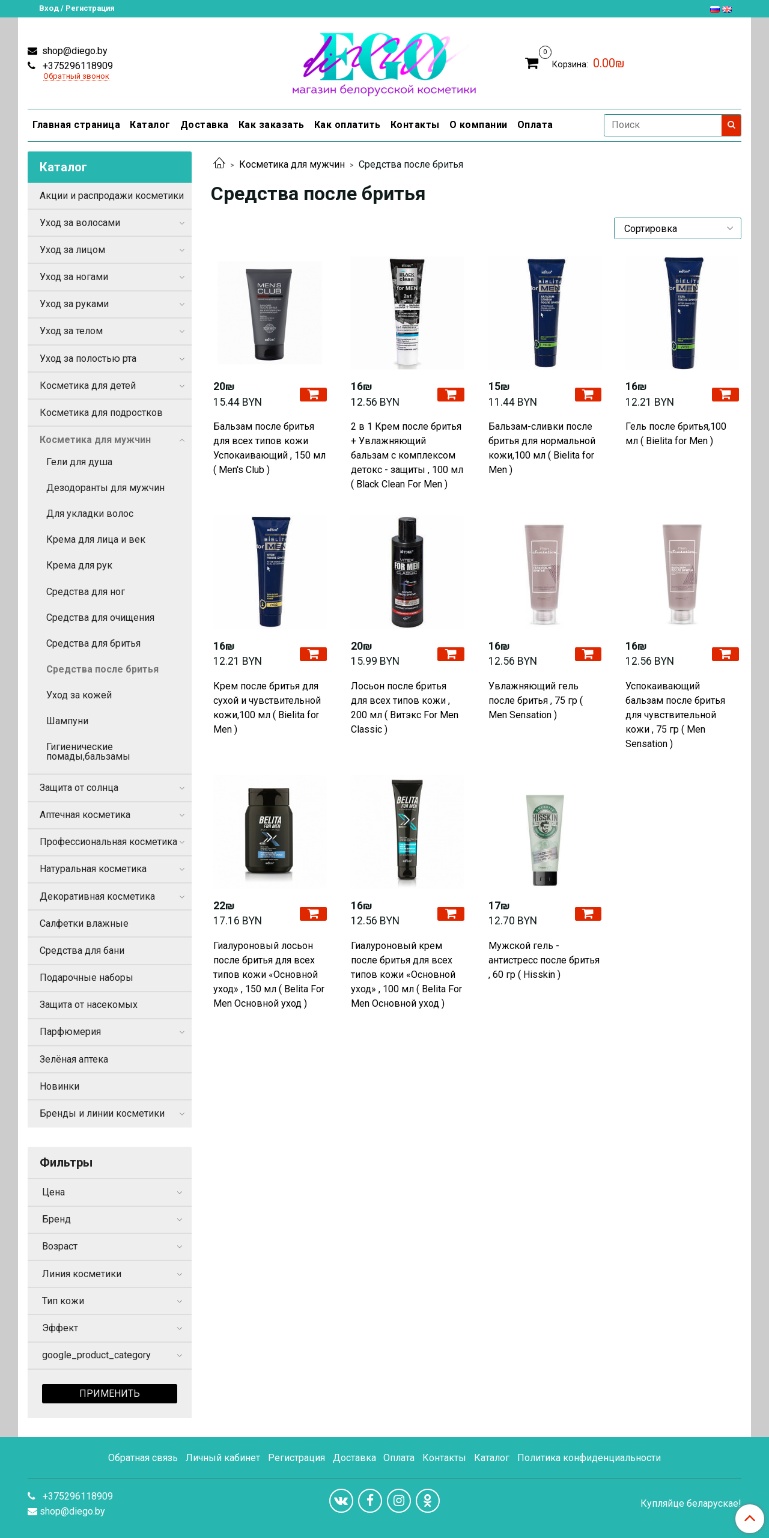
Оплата (535, 124)
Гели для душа (79, 462)
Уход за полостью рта (88, 358)
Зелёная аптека (74, 1059)
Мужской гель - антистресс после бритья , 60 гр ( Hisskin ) (544, 960)
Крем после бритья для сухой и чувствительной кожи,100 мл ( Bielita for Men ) (267, 707)
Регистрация (296, 1457)
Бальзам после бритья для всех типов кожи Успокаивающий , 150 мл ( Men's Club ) (269, 448)
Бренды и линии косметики (102, 1113)
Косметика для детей (88, 385)
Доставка (204, 124)
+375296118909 (76, 66)
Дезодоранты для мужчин (105, 487)
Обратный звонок (76, 77)
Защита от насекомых (89, 1004)
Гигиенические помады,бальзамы (88, 751)
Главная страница (76, 124)
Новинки (59, 1086)
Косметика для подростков (101, 412)
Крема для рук (79, 565)
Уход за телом (71, 331)
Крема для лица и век (95, 539)
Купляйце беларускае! (690, 1504)
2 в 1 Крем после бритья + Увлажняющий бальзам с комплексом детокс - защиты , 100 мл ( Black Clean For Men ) (407, 455)
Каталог (150, 124)
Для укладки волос (89, 513)
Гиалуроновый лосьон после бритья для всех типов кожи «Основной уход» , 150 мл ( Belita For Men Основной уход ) (268, 974)
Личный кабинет (223, 1457)
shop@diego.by (74, 50)
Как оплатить (347, 124)
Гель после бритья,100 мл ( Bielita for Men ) (675, 434)
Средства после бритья (102, 669)
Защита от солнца (79, 787)
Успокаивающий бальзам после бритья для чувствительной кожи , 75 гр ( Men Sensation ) (675, 714)
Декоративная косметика (97, 896)
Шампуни (67, 721)
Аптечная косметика (85, 814)
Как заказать (272, 124)
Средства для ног (85, 591)
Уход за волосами (80, 222)
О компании (478, 124)
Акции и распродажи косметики (112, 195)
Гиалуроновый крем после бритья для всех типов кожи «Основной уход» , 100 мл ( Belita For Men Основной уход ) (406, 974)
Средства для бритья (93, 643)
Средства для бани (82, 950)
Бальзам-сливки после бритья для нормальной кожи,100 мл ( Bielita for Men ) (541, 448)
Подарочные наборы (86, 977)
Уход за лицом (72, 249)
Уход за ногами (74, 276)
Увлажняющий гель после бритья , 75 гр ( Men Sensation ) (535, 700)
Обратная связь (143, 1457)
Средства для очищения (100, 617)
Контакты (415, 124)
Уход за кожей (79, 695)
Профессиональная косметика (108, 841)
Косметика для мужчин (292, 164)
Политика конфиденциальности (589, 1457)
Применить (109, 1393)
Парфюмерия (70, 1031)
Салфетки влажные (84, 923)
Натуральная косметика (93, 868)
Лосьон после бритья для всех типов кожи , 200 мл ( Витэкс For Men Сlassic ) (404, 707)
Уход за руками (74, 304)
